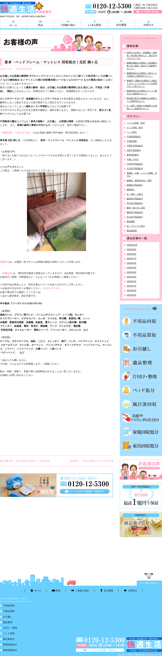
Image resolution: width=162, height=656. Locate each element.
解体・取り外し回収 (136, 208)
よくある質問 (94, 24)
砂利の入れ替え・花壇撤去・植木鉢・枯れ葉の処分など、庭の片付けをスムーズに (142, 55)
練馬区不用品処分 (135, 199)
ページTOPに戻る (149, 583)
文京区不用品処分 (135, 168)
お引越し (140, 349)
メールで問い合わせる (147, 11)
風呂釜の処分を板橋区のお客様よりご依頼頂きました (142, 99)
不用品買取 (132, 141)
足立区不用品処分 (135, 217)
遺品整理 (131, 221)
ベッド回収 (140, 390)
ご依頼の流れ (67, 24)
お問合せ (148, 24)
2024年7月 (131, 286)
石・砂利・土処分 (135, 194)
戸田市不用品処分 (135, 164)
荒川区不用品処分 (135, 203)
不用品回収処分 (24, 68)
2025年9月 (131, 249)
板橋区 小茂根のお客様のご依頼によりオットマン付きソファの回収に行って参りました (142, 83)
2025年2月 (131, 281)
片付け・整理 (140, 376)
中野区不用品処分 (135, 146)
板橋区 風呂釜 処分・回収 (139, 180)
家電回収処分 (140, 432)
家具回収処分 (133, 155)
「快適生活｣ (7, 132)
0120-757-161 (22, 132)
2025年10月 (132, 245)
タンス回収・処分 (135, 127)
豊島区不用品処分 (135, 212)
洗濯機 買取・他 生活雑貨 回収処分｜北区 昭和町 (26, 461)
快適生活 (4, 262)
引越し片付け (133, 159)
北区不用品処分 (134, 150)
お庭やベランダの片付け (140, 418)
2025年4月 (131, 272)
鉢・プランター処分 (136, 226)
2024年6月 (131, 290)
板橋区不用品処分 (135, 185)
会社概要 (121, 24)
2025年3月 (131, 277)
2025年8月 (131, 254)
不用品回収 (140, 321)
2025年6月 (131, 263)
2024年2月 (131, 295)
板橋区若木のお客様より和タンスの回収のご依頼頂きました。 (142, 74)
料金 (40, 24)
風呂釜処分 (140, 404)
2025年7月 (131, 258)
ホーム (13, 24)
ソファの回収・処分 (136, 123)
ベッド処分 (132, 132)
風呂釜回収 (132, 230)
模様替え (131, 189)
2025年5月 (131, 268)
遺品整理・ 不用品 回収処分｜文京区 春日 (90, 461)
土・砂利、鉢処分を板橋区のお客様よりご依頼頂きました (142, 107)
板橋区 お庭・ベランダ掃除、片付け (142, 174)
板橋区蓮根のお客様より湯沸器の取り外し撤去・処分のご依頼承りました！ (142, 66)
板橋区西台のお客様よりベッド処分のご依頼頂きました (142, 92)
